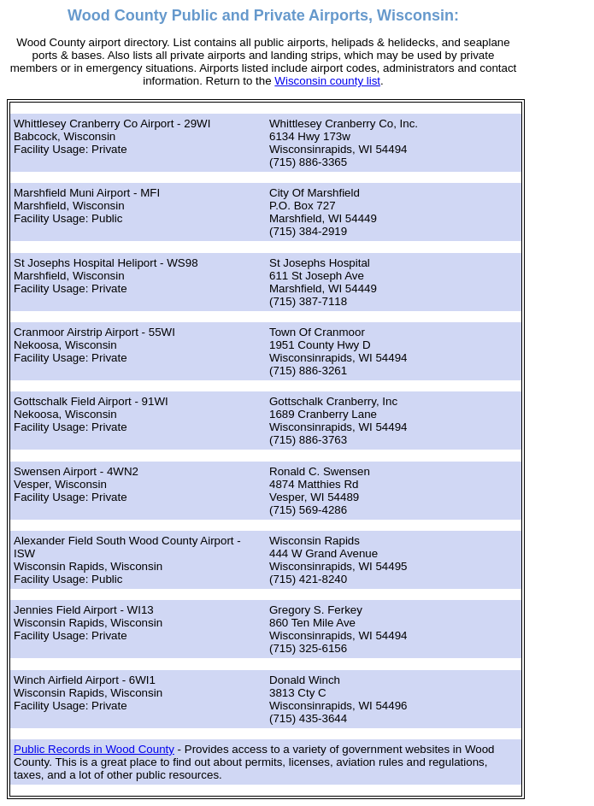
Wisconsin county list (327, 80)
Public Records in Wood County (94, 749)
